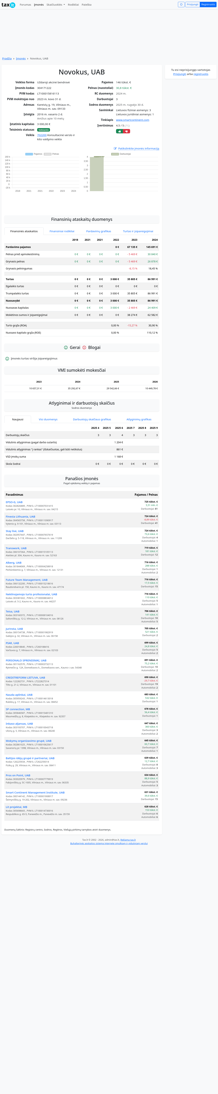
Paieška (86, 4)
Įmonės (39, 4)
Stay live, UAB (15, 531)
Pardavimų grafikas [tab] (98, 231)
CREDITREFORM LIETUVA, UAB (25, 677)
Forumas (25, 4)
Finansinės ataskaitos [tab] (24, 231)
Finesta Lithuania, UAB (20, 516)
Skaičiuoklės (55, 4)
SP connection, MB (18, 709)
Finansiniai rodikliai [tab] (62, 231)
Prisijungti (192, 4)
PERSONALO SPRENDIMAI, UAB (26, 660)
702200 (42, 135)
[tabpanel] (81, 287)
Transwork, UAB (16, 548)
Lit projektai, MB (16, 807)
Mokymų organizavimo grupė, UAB (28, 741)
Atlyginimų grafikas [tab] (139, 419)
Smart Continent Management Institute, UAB (35, 792)
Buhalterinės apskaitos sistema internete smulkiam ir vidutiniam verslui (109, 843)
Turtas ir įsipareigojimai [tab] (138, 231)
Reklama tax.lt (128, 839)
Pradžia (7, 58)
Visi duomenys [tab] (48, 419)
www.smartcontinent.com (132, 120)
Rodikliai (73, 4)
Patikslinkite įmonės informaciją (136, 148)
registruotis (200, 74)
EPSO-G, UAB (14, 502)
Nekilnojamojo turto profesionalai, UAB (31, 594)
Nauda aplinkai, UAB (19, 694)
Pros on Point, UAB (18, 775)
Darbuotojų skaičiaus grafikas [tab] (92, 419)
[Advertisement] (81, 202)
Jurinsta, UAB (14, 628)
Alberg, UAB (13, 562)
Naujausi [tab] (17, 419)
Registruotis (208, 4)
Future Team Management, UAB (26, 580)
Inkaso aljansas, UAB (19, 723)
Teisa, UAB (12, 611)
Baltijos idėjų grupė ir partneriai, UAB (30, 758)
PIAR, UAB (12, 643)
